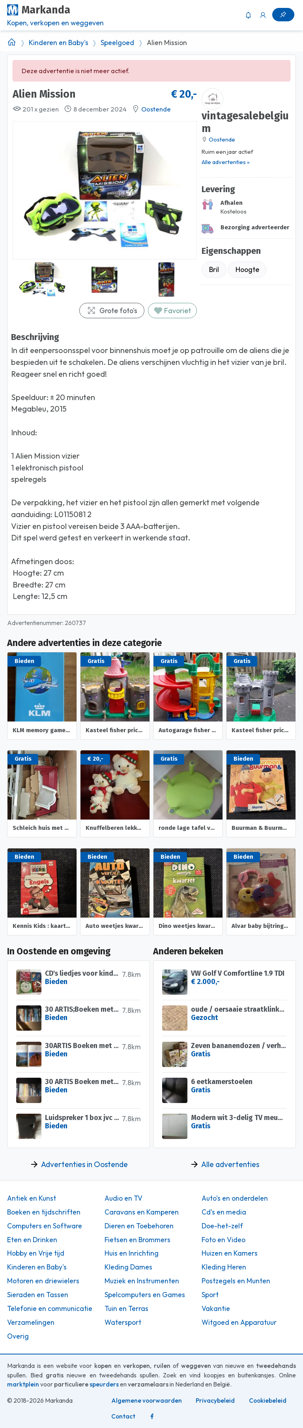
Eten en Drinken (32, 1239)
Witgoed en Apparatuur (239, 1322)
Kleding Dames (128, 1267)
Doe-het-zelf (222, 1226)
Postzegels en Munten (236, 1281)
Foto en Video (223, 1239)
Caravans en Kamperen (142, 1212)
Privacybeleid (215, 1400)
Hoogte (247, 269)
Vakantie (216, 1308)
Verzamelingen (30, 1322)
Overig (18, 1336)
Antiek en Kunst (31, 1198)
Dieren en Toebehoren (139, 1226)
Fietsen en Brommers (137, 1239)
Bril (214, 269)
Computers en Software (44, 1226)
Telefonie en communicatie (49, 1308)
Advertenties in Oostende (84, 1164)
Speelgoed (117, 42)
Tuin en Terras (126, 1308)
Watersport (123, 1322)
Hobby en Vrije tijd (35, 1253)
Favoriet (172, 310)
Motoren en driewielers (43, 1281)
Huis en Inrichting (132, 1253)
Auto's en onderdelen (235, 1198)
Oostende (156, 109)
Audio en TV (123, 1198)
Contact (123, 1416)
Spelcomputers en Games (145, 1294)
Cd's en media (224, 1212)
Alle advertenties (230, 1164)
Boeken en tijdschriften (43, 1212)
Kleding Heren (224, 1267)
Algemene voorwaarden (146, 1400)
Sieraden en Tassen (37, 1294)
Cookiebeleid (267, 1400)
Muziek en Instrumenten (142, 1281)
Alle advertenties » (226, 162)
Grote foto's (112, 310)
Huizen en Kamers (230, 1253)
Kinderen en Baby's (58, 42)
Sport (210, 1294)
